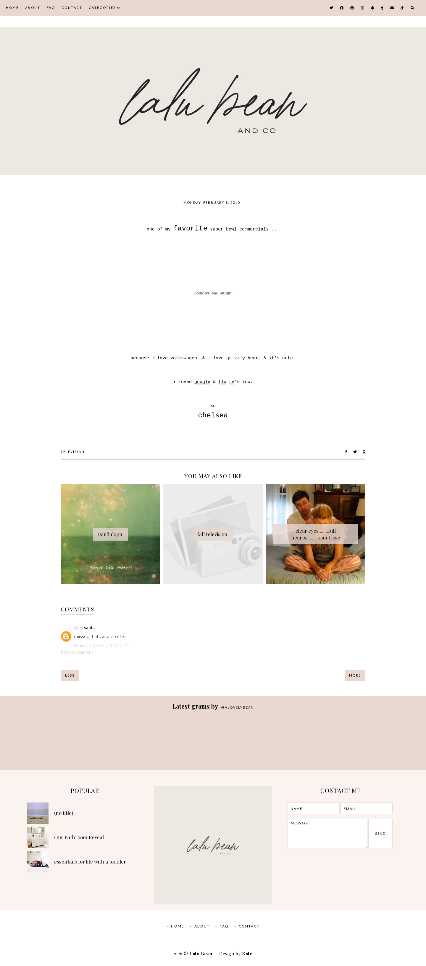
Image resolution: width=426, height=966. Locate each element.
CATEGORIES (102, 7)
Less (70, 675)
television (73, 452)
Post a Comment (77, 652)
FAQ (51, 7)
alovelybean (237, 707)
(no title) (63, 813)
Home (12, 7)
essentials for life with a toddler (90, 861)
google (202, 382)
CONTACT (72, 7)
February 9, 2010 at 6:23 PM (102, 645)
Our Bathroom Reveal (79, 837)
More (355, 675)
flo (222, 382)
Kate (247, 954)
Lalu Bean (200, 954)
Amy (78, 627)
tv (231, 382)
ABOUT (33, 7)
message (327, 833)
